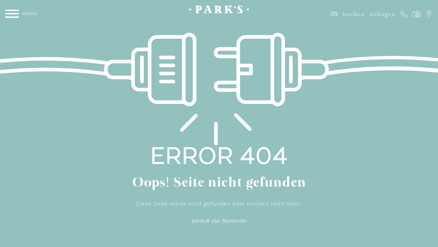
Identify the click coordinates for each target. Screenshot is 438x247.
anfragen (383, 14)
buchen (354, 14)
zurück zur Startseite (219, 222)
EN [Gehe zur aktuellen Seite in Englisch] (334, 14)
